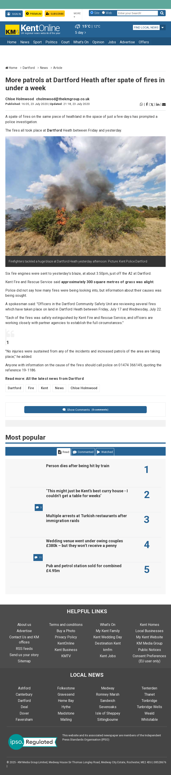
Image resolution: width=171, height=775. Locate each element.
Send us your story (24, 655)
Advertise (127, 42)
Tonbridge (149, 701)
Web (109, 13)
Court (65, 42)
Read (63, 452)
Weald (149, 713)
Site (96, 13)
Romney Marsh (107, 694)
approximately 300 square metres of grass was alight (107, 282)
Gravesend (66, 694)
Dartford (29, 68)
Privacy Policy (66, 637)
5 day (80, 32)
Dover (24, 713)
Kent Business (66, 650)
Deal (24, 707)
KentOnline (65, 643)
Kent (44, 388)
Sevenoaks (107, 707)
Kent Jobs (108, 656)
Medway (107, 688)
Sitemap (24, 661)
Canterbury (24, 694)
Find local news (146, 27)
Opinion (98, 42)
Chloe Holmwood (19, 99)
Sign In (14, 14)
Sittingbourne (107, 719)
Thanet (149, 694)
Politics (51, 42)
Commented (83, 452)
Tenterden (149, 688)
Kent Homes (149, 625)
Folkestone (66, 688)
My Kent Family (108, 631)
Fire (31, 388)
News (24, 42)
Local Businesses (149, 631)
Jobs (112, 42)
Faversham (24, 719)
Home (11, 42)
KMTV (66, 656)
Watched (105, 452)
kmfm (107, 650)
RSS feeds (24, 649)
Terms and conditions (66, 625)
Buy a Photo (66, 631)
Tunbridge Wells (149, 707)
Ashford (24, 688)
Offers (144, 42)
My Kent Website (149, 637)
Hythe (66, 707)
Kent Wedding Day (107, 637)
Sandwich (107, 701)
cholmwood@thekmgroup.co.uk (63, 99)
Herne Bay (66, 701)
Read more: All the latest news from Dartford (44, 378)
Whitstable (149, 719)
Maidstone (66, 713)
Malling (66, 719)
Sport (37, 42)
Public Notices (149, 650)
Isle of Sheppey (107, 713)
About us (24, 625)
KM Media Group (149, 643)
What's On (81, 42)
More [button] (77, 15)
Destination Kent (108, 643)
